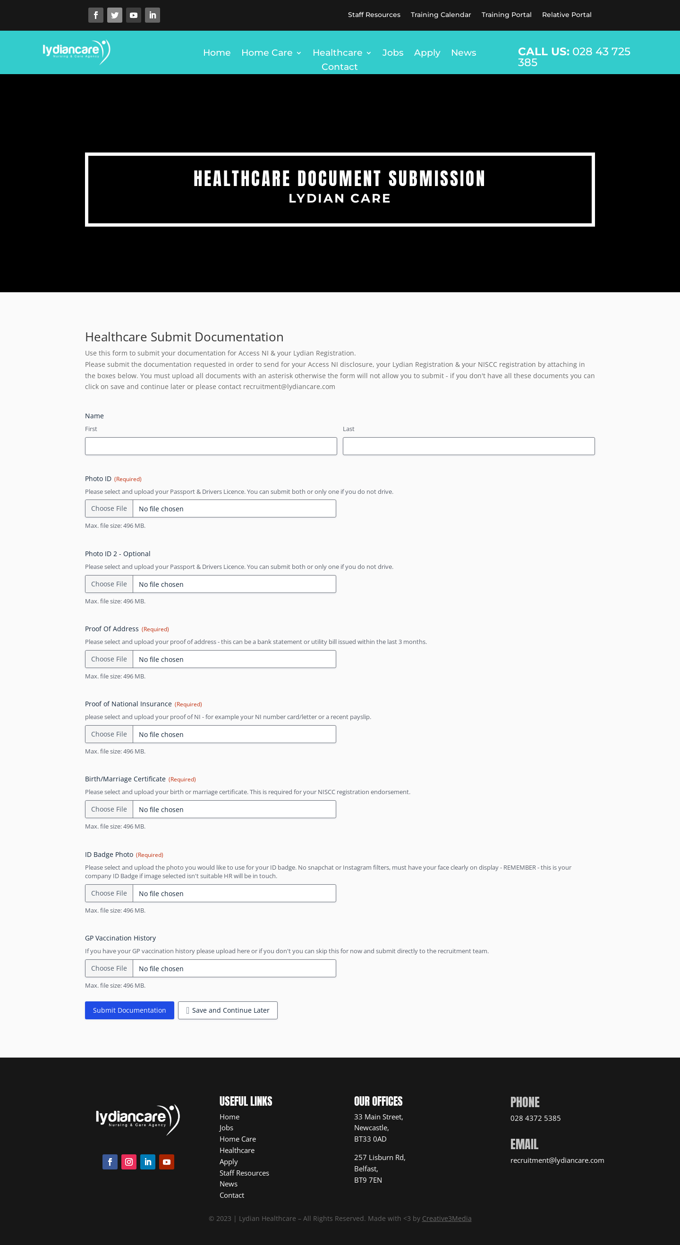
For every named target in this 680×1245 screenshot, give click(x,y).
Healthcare (338, 54)
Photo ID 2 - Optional (118, 553)
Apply (427, 54)
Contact (340, 68)
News (463, 54)
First (91, 428)
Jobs (393, 54)
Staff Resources (374, 15)
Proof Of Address (127, 628)
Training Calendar (441, 15)
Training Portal (507, 15)
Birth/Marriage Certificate (140, 778)
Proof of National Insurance (143, 703)
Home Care (267, 54)
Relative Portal (567, 15)
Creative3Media (447, 1218)
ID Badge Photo (124, 854)
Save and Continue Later (231, 1010)
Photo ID (113, 478)
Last (349, 428)
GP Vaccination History (120, 937)
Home (217, 54)
